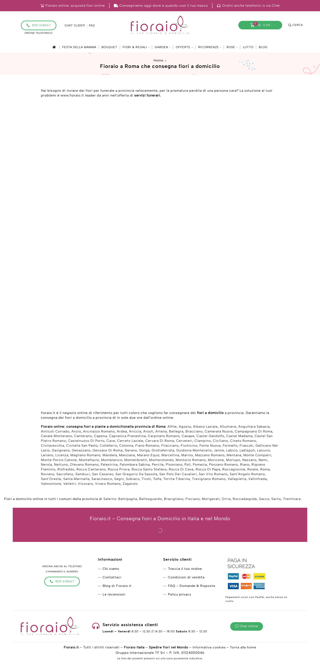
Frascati (246, 446)
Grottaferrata (163, 451)
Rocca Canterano (91, 470)
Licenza (61, 456)
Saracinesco (101, 479)
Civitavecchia (52, 446)
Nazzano (249, 460)
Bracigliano (173, 499)
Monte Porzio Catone (59, 460)
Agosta (185, 427)
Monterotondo (161, 460)
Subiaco (133, 479)
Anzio (76, 432)
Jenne (219, 451)
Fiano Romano (147, 446)
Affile (172, 427)
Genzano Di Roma (108, 451)
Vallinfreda (257, 479)
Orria (226, 499)
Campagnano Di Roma (253, 432)
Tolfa (157, 479)
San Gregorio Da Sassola (136, 475)
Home (158, 60)
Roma (265, 470)
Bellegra (176, 432)
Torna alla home (244, 648)
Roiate (252, 470)
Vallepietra (237, 479)
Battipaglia (127, 499)
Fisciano (192, 499)
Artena (161, 432)
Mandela (110, 456)
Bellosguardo (150, 499)
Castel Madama (239, 437)
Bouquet (109, 47)
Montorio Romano (191, 460)
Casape (188, 437)
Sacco (264, 499)
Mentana (234, 456)
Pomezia (200, 465)
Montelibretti (135, 460)
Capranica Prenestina (127, 437)
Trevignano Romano (209, 479)
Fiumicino (189, 446)
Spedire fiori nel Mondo (168, 648)
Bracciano (194, 432)
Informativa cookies (209, 648)
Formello (230, 446)
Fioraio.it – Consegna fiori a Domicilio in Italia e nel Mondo (160, 519)
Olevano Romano (84, 465)
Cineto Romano (243, 441)
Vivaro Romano (108, 484)
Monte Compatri (257, 456)
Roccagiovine (233, 470)
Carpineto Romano (164, 437)
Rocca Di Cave (181, 470)
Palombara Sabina (135, 465)
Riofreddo (65, 470)
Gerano (131, 451)
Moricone (216, 460)
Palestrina (109, 465)
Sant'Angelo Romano (247, 475)
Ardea (122, 432)
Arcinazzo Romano (99, 432)
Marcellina (170, 456)
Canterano (83, 437)
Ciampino (202, 441)
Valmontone (51, 484)
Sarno (276, 499)
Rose (232, 47)
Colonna (126, 446)
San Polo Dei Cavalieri (178, 475)
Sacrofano (64, 475)
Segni (119, 479)
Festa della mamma (79, 47)
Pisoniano (174, 465)
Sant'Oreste (51, 479)
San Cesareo (102, 475)
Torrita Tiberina (176, 479)
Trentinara (292, 499)
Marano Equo (148, 456)
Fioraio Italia (133, 648)
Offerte (184, 47)
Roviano (47, 475)
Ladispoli (247, 451)
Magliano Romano (85, 456)
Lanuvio (263, 451)
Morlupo (233, 460)
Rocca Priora (119, 470)
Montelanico (111, 460)
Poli (187, 465)
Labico (231, 451)
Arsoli (148, 432)
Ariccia (135, 432)
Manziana (127, 456)
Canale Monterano (56, 437)
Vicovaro (85, 484)
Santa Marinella (76, 479)
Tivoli (146, 479)
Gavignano (61, 451)
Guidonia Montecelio (194, 451)
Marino (187, 456)
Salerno (109, 499)
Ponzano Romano (223, 465)
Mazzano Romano (210, 456)
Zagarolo (130, 484)
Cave (111, 441)
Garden (163, 47)
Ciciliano (220, 441)
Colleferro (108, 446)
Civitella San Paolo (82, 446)
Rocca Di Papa (208, 470)
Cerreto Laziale (130, 441)
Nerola (46, 465)
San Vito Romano (213, 475)
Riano (244, 465)
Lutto (248, 47)
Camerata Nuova (219, 432)
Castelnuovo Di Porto (86, 441)
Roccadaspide (245, 499)
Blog (263, 47)
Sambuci (82, 475)
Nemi (263, 460)
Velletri (69, 484)
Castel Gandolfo (210, 437)
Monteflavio (89, 460)
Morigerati (211, 499)
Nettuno (61, 465)
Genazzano (81, 451)
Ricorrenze (209, 47)
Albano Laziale (205, 427)
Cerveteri (184, 441)
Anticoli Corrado (55, 432)
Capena (100, 437)
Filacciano (170, 446)
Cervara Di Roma (159, 441)
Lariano (47, 456)
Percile (158, 465)
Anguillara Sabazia (254, 427)
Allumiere (228, 427)
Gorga (144, 451)
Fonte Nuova (210, 446)
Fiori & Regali (136, 47)
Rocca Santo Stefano (149, 470)
